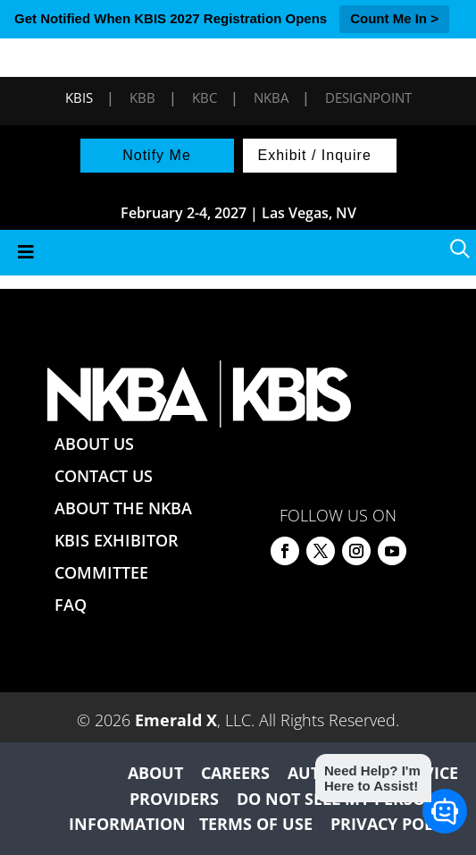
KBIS (79, 97)
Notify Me (156, 155)
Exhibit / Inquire (315, 155)
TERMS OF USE (256, 823)
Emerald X (176, 720)
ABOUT (155, 772)
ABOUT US (94, 443)
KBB (142, 97)
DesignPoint (368, 97)
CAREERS (235, 772)
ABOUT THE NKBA (123, 508)
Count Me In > (394, 18)
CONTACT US (103, 476)
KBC (204, 97)
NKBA (271, 97)
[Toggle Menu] (238, 252)
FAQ (70, 604)
